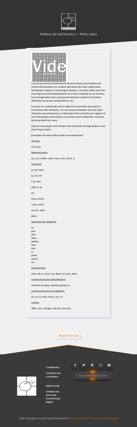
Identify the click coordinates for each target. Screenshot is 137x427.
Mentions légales (79, 418)
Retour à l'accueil (68, 335)
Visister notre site (92, 375)
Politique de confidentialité (104, 418)
